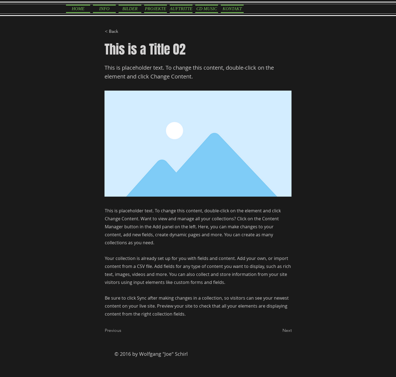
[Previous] (123, 330)
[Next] (278, 330)
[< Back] (123, 31)
